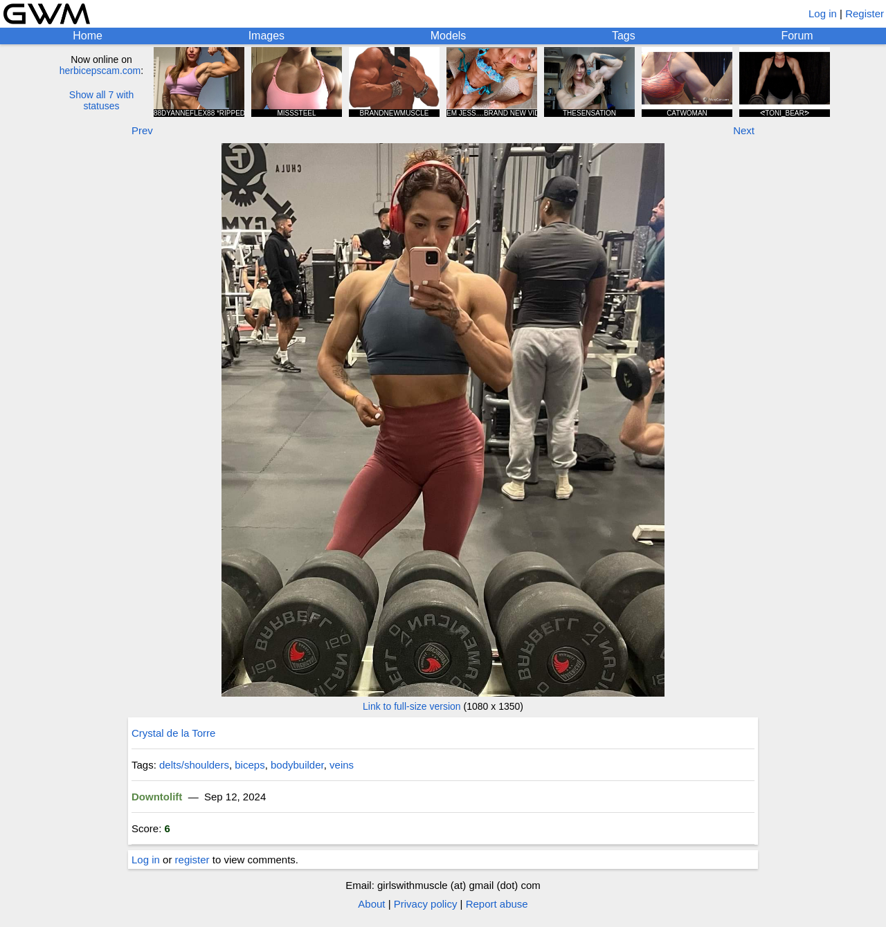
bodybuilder (297, 765)
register (192, 859)
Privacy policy (426, 904)
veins (341, 765)
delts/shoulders (194, 765)
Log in (822, 13)
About (371, 904)
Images (266, 36)
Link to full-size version (412, 706)
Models (449, 36)
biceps (249, 765)
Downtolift (157, 796)
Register (864, 13)
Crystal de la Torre (173, 733)
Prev (142, 130)
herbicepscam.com (100, 70)
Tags (623, 36)
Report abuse (497, 904)
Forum (797, 36)
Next (743, 130)
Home (87, 36)
